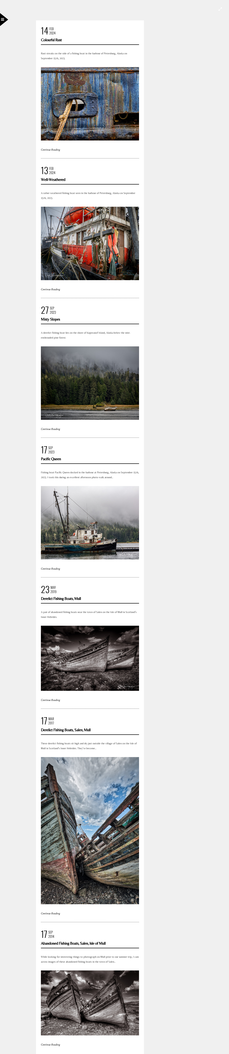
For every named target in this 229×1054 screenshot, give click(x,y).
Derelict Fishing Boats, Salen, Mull (65, 730)
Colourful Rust (51, 40)
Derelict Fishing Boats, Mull (61, 598)
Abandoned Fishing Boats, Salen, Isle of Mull (73, 943)
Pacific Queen (51, 459)
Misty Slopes (50, 319)
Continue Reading (50, 150)
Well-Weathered (53, 179)
